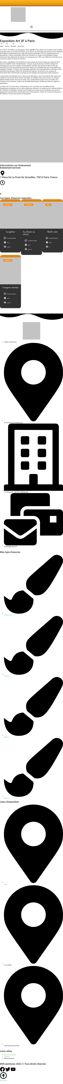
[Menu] (31, 27)
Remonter (3, 1076)
